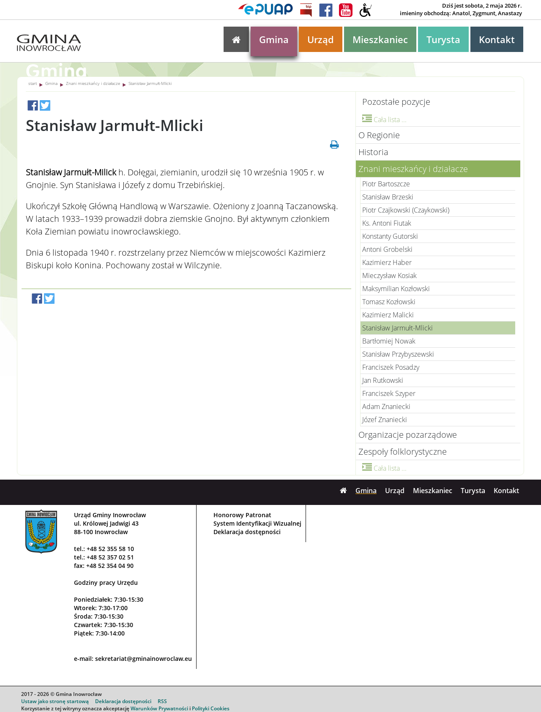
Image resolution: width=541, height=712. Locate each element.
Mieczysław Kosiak (389, 275)
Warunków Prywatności (159, 708)
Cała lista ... (384, 119)
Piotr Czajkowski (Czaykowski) (405, 210)
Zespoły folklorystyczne (402, 451)
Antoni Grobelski (387, 249)
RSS (162, 701)
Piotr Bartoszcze (386, 183)
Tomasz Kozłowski (388, 301)
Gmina (274, 39)
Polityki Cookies (211, 708)
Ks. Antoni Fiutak (386, 223)
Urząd (320, 39)
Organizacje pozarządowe (407, 434)
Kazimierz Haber (387, 262)
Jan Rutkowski (382, 380)
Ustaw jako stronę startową (55, 701)
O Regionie (379, 135)
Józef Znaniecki (384, 419)
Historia (373, 152)
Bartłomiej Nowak (388, 341)
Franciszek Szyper (388, 393)
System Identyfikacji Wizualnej (257, 523)
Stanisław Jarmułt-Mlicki (150, 83)
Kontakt (497, 39)
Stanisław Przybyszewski (398, 354)
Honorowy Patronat (242, 515)
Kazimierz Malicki (388, 314)
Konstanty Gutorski (390, 236)
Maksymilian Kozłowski (396, 288)
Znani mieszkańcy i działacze (93, 83)
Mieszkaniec (380, 39)
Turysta (443, 39)
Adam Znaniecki (386, 406)
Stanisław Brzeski (387, 197)
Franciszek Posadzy (390, 367)
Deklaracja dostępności (247, 532)
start (32, 83)
